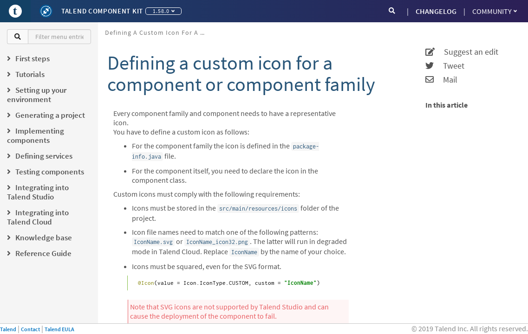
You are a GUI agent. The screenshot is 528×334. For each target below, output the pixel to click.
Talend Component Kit (102, 10)
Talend (8, 329)
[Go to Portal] (15, 11)
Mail (441, 79)
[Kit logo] (46, 11)
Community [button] (494, 11)
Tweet (444, 66)
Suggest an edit (461, 52)
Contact (30, 329)
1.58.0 (164, 10)
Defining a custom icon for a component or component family (159, 32)
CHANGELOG (436, 11)
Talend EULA (59, 329)
